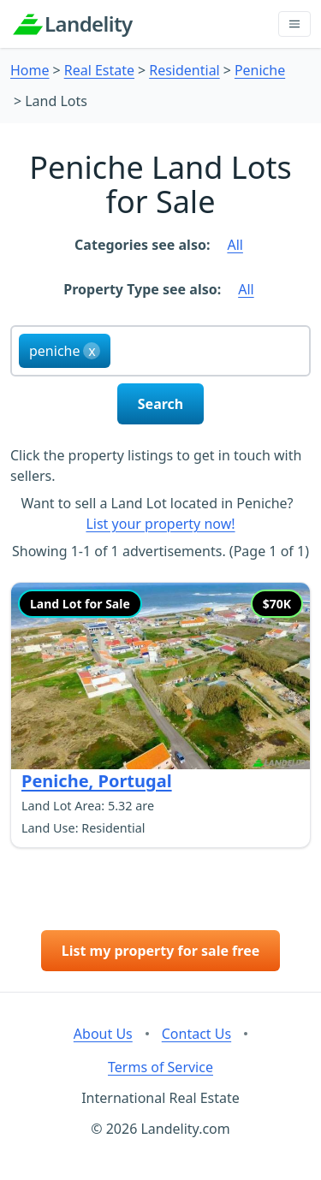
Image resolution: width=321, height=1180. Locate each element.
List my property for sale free (161, 950)
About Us (103, 1033)
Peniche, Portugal (96, 780)
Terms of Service (160, 1067)
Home (30, 70)
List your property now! (160, 523)
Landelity (89, 24)
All (234, 244)
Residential (184, 70)
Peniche (260, 70)
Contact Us (196, 1033)
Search (160, 403)
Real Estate (99, 70)
